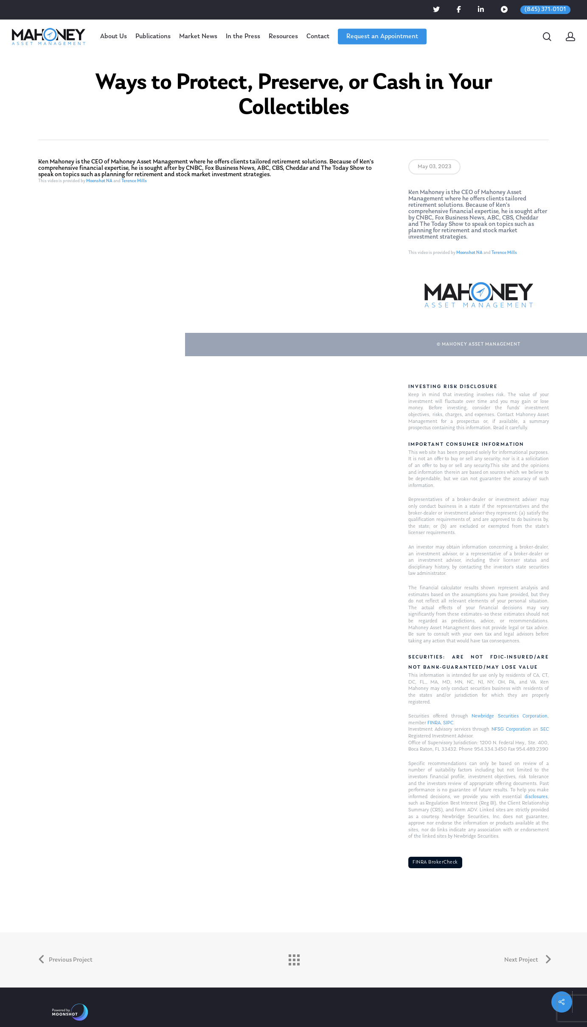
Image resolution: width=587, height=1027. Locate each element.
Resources (283, 36)
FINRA (434, 723)
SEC (544, 729)
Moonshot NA (99, 181)
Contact (317, 36)
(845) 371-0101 (545, 9)
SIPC (448, 723)
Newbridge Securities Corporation (509, 716)
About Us (113, 36)
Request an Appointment (382, 36)
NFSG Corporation (511, 729)
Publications (153, 36)
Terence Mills (134, 181)
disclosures (536, 796)
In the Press (243, 36)
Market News (198, 36)
